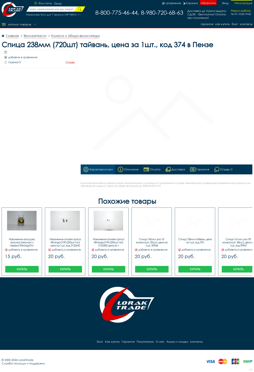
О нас (160, 341)
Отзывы (70, 62)
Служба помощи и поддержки (23, 363)
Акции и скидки (177, 341)
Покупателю (145, 341)
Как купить (222, 24)
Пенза (58, 3)
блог (235, 24)
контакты (246, 24)
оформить (208, 3)
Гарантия (207, 24)
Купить (22, 269)
